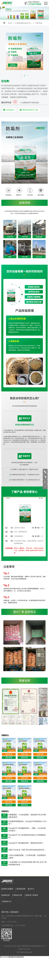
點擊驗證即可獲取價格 (30, 102)
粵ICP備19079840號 (24, 952)
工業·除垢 (38, 23)
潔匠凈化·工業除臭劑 (9, 912)
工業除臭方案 (17, 895)
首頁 (10, 23)
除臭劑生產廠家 (7, 889)
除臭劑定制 (5, 895)
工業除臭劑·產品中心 (23, 23)
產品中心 (31, 889)
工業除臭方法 (6, 901)
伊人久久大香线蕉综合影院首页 (12, 957)
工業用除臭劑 (20, 889)
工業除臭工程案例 (31, 895)
